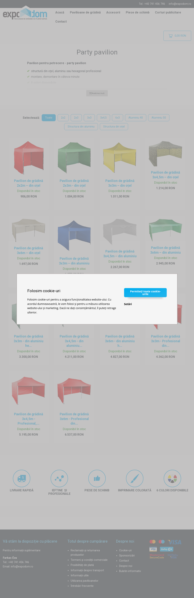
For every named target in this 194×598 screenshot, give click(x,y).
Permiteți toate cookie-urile (145, 293)
